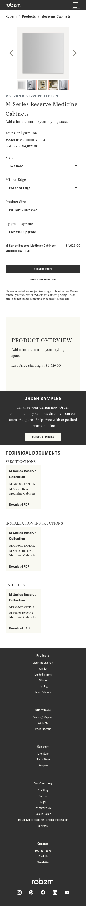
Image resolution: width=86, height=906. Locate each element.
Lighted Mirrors (43, 674)
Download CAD (19, 628)
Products (29, 16)
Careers (43, 796)
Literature (43, 753)
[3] (42, 85)
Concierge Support (43, 717)
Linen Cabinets (43, 692)
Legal (43, 802)
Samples (43, 765)
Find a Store (43, 759)
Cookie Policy (43, 814)
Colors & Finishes (43, 436)
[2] (32, 85)
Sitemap (43, 826)
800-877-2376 (43, 850)
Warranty (43, 723)
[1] (21, 85)
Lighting (43, 686)
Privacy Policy (43, 808)
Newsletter (43, 862)
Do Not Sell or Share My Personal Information (43, 820)
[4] (53, 85)
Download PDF (19, 504)
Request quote (43, 269)
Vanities (43, 668)
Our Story (43, 790)
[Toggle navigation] (76, 5)
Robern (11, 16)
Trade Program (43, 729)
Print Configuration (43, 279)
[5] (64, 85)
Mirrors (43, 680)
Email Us (43, 856)
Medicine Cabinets (56, 16)
